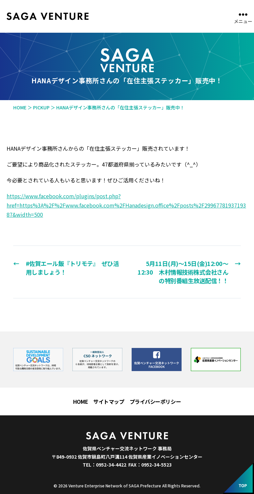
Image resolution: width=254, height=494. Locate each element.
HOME (80, 401)
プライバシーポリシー (155, 401)
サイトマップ (108, 401)
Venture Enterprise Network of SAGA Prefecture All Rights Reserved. (134, 485)
